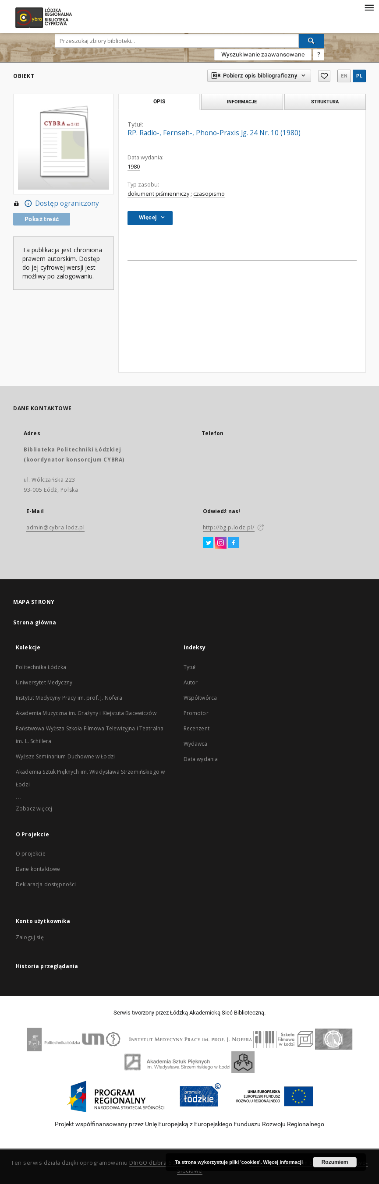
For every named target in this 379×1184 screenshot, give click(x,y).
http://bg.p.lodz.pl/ (229, 527)
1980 (134, 166)
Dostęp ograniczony (56, 203)
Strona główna (35, 622)
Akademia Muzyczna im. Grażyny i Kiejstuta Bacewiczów (86, 713)
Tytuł (190, 667)
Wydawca (196, 743)
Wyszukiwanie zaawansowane (263, 54)
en (344, 76)
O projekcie (31, 853)
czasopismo (209, 193)
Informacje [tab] (242, 102)
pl (359, 76)
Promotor (196, 713)
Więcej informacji (283, 1162)
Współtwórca (200, 697)
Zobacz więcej (34, 808)
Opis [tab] (159, 102)
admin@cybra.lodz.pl (55, 527)
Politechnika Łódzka (41, 667)
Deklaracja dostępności (46, 884)
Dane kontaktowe (38, 869)
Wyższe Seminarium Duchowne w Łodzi (65, 756)
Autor (191, 682)
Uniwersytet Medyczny (44, 682)
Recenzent (196, 728)
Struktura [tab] (325, 102)
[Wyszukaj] (311, 41)
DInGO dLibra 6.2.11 (156, 1162)
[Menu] (369, 7)
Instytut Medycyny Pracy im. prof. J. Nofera (69, 697)
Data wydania (201, 759)
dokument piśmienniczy (158, 193)
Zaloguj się (30, 937)
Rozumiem (335, 1162)
